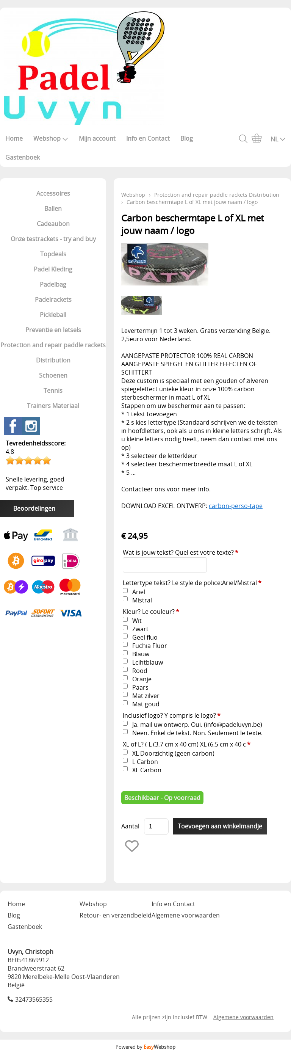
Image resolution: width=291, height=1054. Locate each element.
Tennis (53, 390)
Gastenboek (22, 157)
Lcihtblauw (147, 662)
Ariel (138, 592)
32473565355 (34, 999)
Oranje (142, 679)
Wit (137, 620)
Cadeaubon (53, 224)
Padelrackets (53, 299)
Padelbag (53, 284)
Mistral (142, 600)
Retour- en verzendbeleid (116, 915)
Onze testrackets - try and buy (53, 239)
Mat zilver (146, 696)
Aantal (130, 826)
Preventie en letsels (53, 330)
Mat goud (146, 704)
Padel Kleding (53, 269)
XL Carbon (146, 770)
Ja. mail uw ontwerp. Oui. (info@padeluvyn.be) (197, 724)
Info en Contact (148, 138)
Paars (140, 687)
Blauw (140, 654)
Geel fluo (145, 637)
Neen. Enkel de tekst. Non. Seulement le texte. (197, 733)
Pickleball (53, 315)
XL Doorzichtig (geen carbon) (173, 753)
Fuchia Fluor (149, 645)
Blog (186, 138)
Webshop (50, 138)
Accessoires (53, 193)
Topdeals (53, 254)
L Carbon (145, 762)
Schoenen (53, 375)
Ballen (53, 208)
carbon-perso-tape (236, 506)
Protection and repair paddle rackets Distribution (53, 352)
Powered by (145, 1046)
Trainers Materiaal (53, 406)
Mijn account (97, 138)
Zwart (140, 629)
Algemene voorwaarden (186, 915)
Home (14, 138)
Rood (139, 671)
